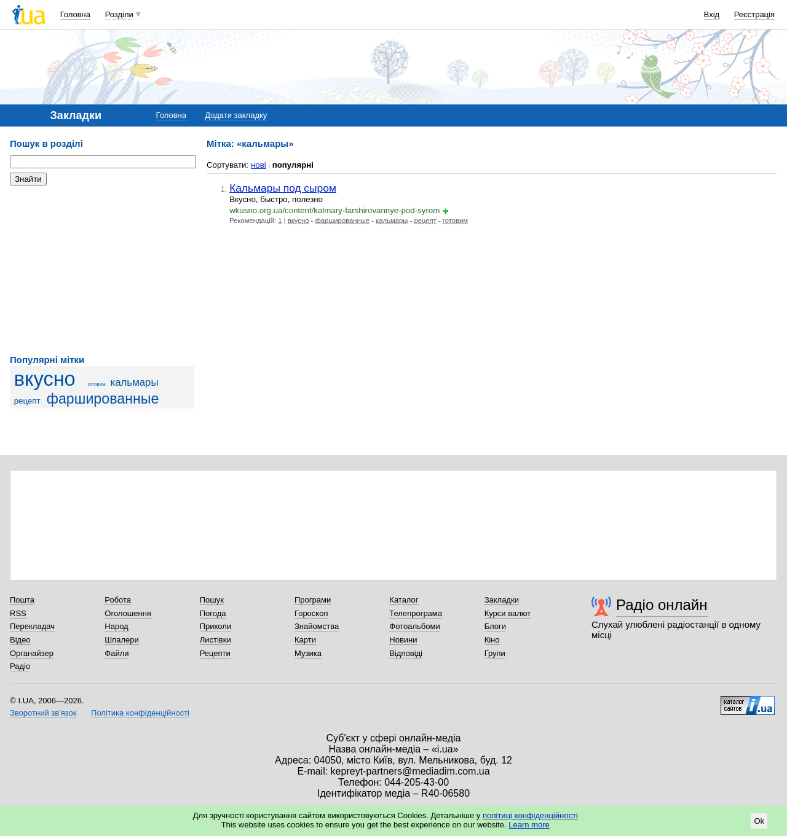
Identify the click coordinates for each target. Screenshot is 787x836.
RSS (18, 613)
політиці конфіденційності (530, 815)
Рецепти (215, 653)
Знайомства (317, 626)
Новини (403, 639)
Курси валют (507, 613)
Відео (20, 639)
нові (258, 165)
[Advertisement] (102, 270)
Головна (75, 14)
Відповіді (405, 653)
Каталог (403, 599)
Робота (118, 599)
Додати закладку (236, 115)
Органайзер (31, 653)
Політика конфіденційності (140, 712)
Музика (308, 653)
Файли (117, 653)
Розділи (119, 14)
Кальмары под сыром (282, 188)
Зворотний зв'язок (43, 712)
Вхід (712, 14)
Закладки (501, 599)
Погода (213, 613)
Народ (116, 626)
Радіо (20, 666)
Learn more (528, 824)
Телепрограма (415, 613)
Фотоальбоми (414, 626)
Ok (759, 821)
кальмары (134, 382)
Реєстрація (754, 14)
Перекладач (32, 626)
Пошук (212, 599)
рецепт (27, 400)
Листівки (215, 639)
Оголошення (128, 613)
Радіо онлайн (662, 604)
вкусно (45, 379)
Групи (494, 653)
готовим (97, 384)
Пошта (22, 599)
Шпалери (122, 639)
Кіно (492, 639)
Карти (305, 639)
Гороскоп (311, 613)
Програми (313, 599)
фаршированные (103, 399)
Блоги (495, 626)
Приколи (215, 626)
